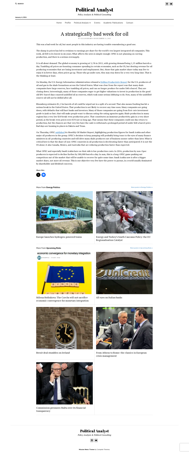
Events (97, 22)
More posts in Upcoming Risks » (141, 248)
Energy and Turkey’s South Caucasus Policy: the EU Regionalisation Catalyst (123, 238)
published (60, 132)
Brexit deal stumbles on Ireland (53, 352)
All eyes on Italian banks (109, 297)
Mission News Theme (86, 449)
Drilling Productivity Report (113, 82)
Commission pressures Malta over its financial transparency (61, 409)
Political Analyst (94, 9)
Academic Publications (113, 22)
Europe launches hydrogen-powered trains (59, 236)
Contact (129, 22)
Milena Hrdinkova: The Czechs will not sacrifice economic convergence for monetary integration (62, 299)
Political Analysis (81, 22)
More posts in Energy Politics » (142, 187)
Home (59, 22)
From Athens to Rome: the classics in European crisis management (121, 354)
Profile (68, 22)
